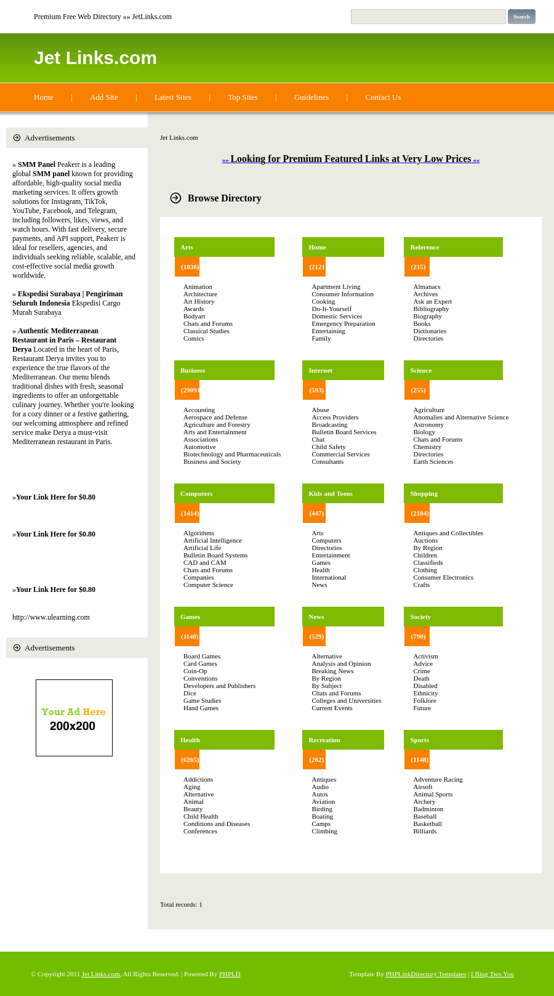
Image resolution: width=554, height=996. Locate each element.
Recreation (324, 739)
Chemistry (427, 446)
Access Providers (334, 417)
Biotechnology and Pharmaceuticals (232, 454)
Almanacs (426, 286)
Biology (424, 431)
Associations (200, 439)
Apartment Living (335, 286)
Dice (189, 693)
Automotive (199, 446)
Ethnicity (425, 693)
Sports (419, 739)
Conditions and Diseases (216, 823)
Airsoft (422, 786)
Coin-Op (195, 670)
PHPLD (230, 974)
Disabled (425, 685)
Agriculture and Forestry (217, 424)
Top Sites (243, 97)
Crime (421, 670)
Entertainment (330, 555)
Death (421, 678)
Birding (321, 808)
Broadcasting (329, 424)
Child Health (201, 816)
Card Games (200, 663)
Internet (320, 370)
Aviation (323, 801)
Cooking (323, 301)
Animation (197, 286)
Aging (192, 786)
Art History (198, 301)
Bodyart (194, 316)
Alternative (198, 794)
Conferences (200, 831)
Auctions (425, 540)
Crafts (421, 584)
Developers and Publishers (219, 685)
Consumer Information (342, 294)
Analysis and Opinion (341, 663)
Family (321, 338)
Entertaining (328, 330)
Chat (317, 439)
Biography (427, 316)
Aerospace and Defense (215, 417)
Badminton (428, 808)
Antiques (323, 779)
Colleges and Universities (346, 700)
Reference (424, 247)
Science (421, 370)
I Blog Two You (492, 974)
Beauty (193, 808)
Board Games (201, 656)
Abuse (320, 409)
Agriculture (428, 409)
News (319, 584)
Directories (326, 547)
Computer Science (208, 584)
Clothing (425, 569)
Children (425, 555)
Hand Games (201, 707)
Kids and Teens (330, 493)
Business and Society (212, 461)
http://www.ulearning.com (51, 617)
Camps (321, 823)
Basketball (427, 823)
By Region (325, 678)
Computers (196, 493)
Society (420, 616)
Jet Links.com (95, 57)
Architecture (200, 294)
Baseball (424, 816)
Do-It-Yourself (331, 308)
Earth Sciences (433, 461)
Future (422, 707)
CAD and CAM (205, 562)
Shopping (424, 493)
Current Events (331, 707)
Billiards (424, 831)
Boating (322, 816)
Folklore (424, 700)
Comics (193, 338)
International (328, 577)
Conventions (200, 678)
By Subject (326, 685)
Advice (423, 663)
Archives (425, 294)
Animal (193, 801)
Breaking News (332, 670)
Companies (198, 577)
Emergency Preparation (343, 323)
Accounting (199, 409)
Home (44, 97)
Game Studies (202, 700)
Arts (186, 247)
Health (190, 739)
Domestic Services (336, 316)
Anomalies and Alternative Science (460, 417)
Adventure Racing (437, 779)
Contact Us (383, 97)
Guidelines (311, 97)
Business (192, 370)
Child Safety (328, 446)
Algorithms (198, 532)
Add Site (104, 97)
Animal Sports (432, 794)
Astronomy (428, 424)
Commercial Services (340, 454)
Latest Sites (173, 97)
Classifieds (428, 562)
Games (190, 616)
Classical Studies (206, 330)
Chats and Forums (208, 323)
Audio (320, 786)
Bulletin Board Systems (215, 555)
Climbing (324, 831)
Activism (425, 656)
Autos (319, 794)
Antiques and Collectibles (448, 532)
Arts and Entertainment (215, 431)
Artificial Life (202, 547)
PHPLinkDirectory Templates (426, 974)
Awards (193, 308)
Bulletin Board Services (343, 431)
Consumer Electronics (443, 577)
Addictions (198, 779)
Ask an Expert (432, 301)
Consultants (327, 461)
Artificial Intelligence (212, 540)
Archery (424, 801)
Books (421, 323)
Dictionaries (429, 330)
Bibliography (431, 308)
